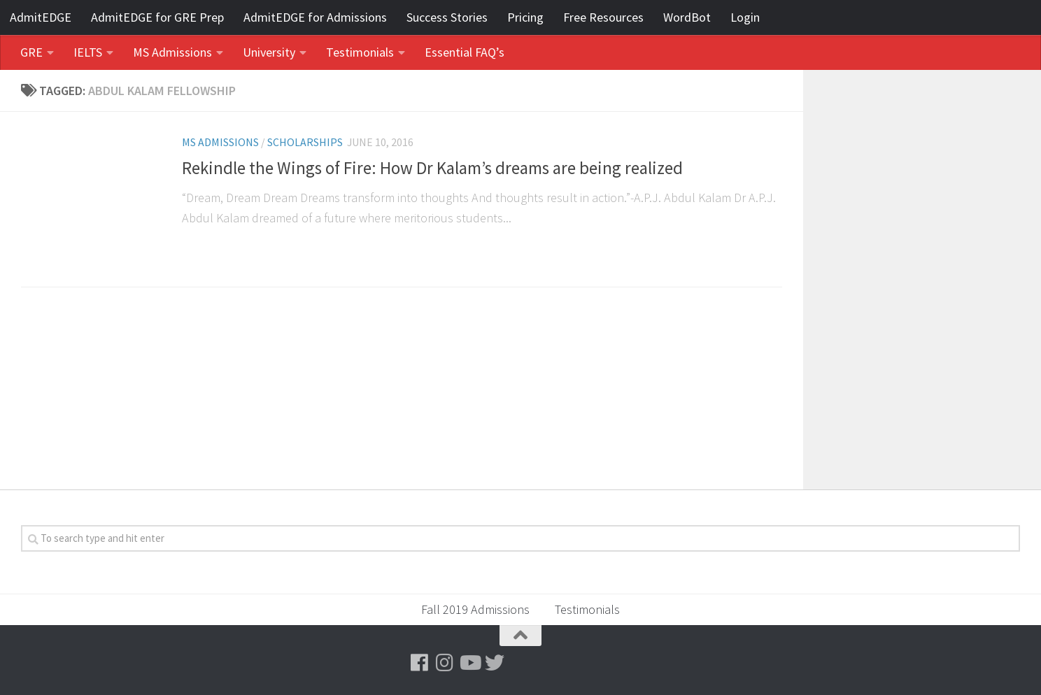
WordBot (687, 17)
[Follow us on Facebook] (419, 663)
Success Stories (447, 17)
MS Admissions (172, 52)
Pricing (525, 17)
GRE (31, 52)
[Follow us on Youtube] (469, 663)
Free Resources (603, 17)
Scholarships (305, 142)
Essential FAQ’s (464, 52)
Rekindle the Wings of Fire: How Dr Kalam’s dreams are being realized (432, 168)
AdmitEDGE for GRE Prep (157, 17)
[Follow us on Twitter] (494, 663)
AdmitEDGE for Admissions (315, 17)
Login (745, 17)
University (269, 52)
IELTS (87, 52)
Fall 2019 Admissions (475, 609)
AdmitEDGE (40, 17)
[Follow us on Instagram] (444, 663)
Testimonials (360, 52)
